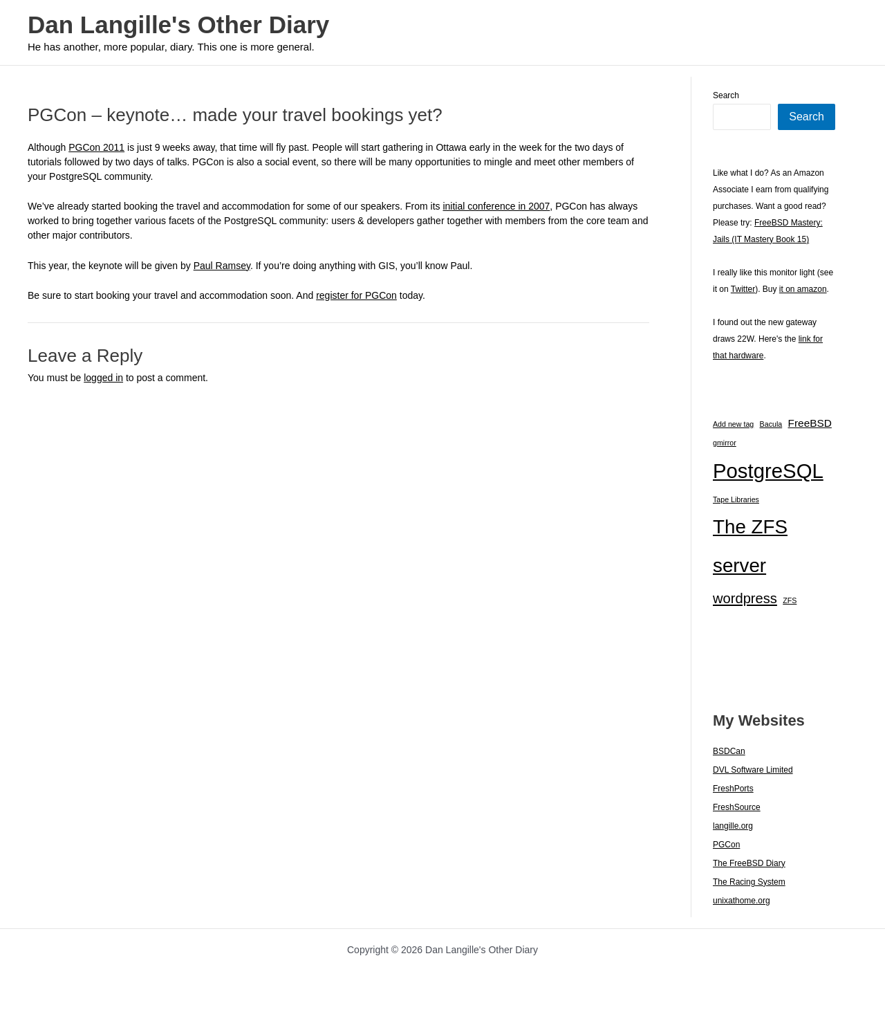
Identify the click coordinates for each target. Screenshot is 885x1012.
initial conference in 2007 (496, 206)
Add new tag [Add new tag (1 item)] (733, 424)
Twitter (743, 289)
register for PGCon (356, 295)
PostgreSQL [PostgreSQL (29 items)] (768, 470)
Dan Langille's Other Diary (178, 24)
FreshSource (737, 807)
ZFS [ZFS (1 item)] (789, 600)
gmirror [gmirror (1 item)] (724, 443)
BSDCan (729, 751)
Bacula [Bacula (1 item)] (771, 424)
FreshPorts (733, 788)
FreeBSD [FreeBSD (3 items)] (810, 423)
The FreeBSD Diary (749, 863)
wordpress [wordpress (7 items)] (745, 598)
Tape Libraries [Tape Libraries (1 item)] (736, 499)
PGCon (726, 844)
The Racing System (749, 882)
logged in (103, 377)
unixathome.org (741, 900)
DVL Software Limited (753, 770)
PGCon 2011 (96, 147)
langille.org (733, 826)
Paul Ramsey (222, 265)
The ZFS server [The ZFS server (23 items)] (750, 546)
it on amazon (803, 289)
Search (726, 95)
